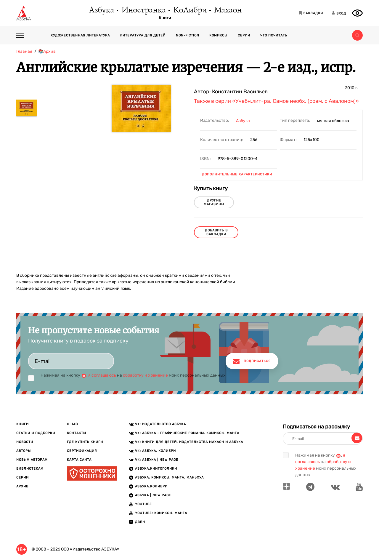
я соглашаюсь (102, 375)
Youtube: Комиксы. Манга (161, 513)
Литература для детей (143, 35)
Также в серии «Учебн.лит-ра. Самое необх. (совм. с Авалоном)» (276, 101)
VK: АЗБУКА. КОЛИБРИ (155, 451)
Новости (24, 442)
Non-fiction (187, 35)
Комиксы (218, 35)
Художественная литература (80, 35)
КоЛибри (189, 10)
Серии (244, 35)
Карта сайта (79, 460)
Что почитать (273, 35)
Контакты (76, 433)
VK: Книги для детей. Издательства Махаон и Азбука (189, 442)
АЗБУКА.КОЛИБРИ (151, 486)
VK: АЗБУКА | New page (156, 460)
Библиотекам (30, 469)
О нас (72, 424)
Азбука (101, 10)
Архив (22, 486)
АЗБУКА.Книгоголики (156, 469)
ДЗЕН (140, 522)
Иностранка (143, 10)
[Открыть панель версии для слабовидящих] (357, 13)
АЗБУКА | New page (153, 495)
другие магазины (214, 202)
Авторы (23, 451)
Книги (165, 18)
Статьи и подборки (35, 433)
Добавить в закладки (216, 232)
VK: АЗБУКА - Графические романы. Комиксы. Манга (187, 433)
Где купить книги (85, 442)
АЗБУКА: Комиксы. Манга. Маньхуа (169, 477)
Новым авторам (32, 460)
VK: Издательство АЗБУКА (160, 424)
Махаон (227, 10)
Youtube (143, 504)
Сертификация (82, 451)
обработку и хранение (145, 375)
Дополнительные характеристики (237, 174)
